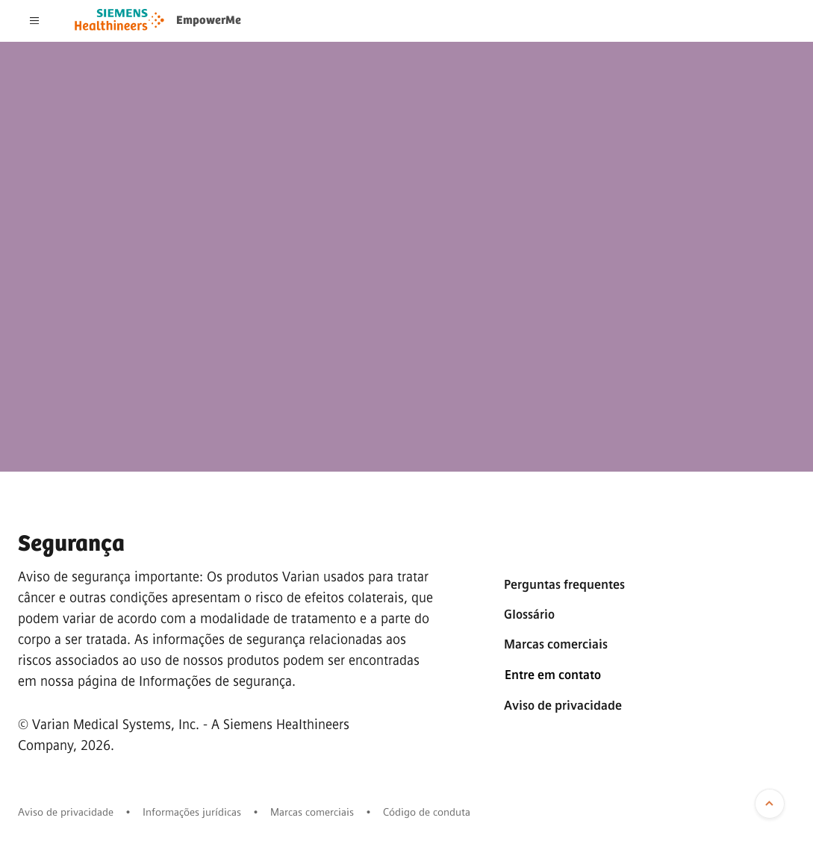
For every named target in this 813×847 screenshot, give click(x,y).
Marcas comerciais (556, 644)
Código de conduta (426, 812)
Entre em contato (553, 675)
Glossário (529, 614)
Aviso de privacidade (563, 705)
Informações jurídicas (192, 812)
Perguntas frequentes (564, 585)
